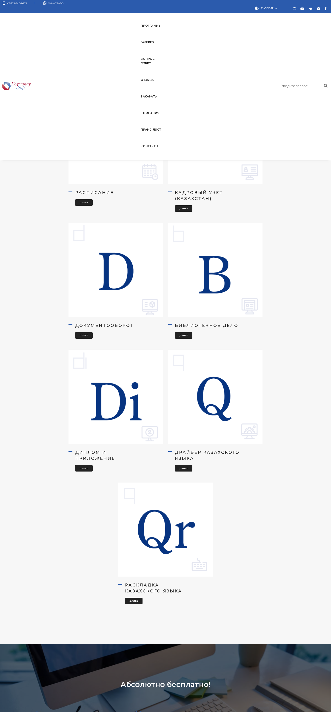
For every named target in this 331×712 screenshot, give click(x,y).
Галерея (86, 16)
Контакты (250, 16)
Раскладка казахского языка (158, 432)
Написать (253, 679)
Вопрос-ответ (114, 16)
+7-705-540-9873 (15, 4)
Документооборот (249, 183)
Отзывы (143, 16)
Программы (60, 16)
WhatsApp (45, 4)
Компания (193, 16)
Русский (273, 4)
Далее (49, 193)
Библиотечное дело (63, 309)
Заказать (167, 16)
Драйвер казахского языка (248, 309)
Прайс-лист (222, 16)
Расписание (59, 183)
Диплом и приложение (150, 309)
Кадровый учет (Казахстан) (154, 186)
